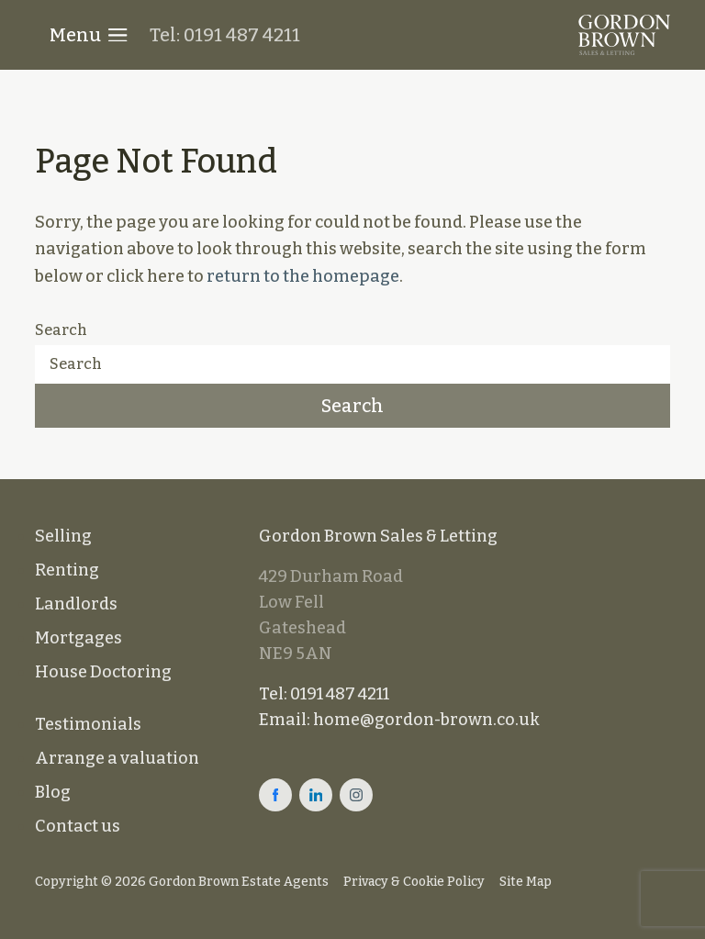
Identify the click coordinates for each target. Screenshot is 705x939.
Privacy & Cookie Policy (414, 881)
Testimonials (88, 724)
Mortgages (78, 638)
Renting (67, 570)
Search (61, 330)
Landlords (76, 604)
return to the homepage (303, 276)
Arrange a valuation (117, 758)
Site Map (525, 881)
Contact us (77, 826)
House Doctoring (103, 672)
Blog (53, 792)
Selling (63, 536)
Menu (88, 35)
